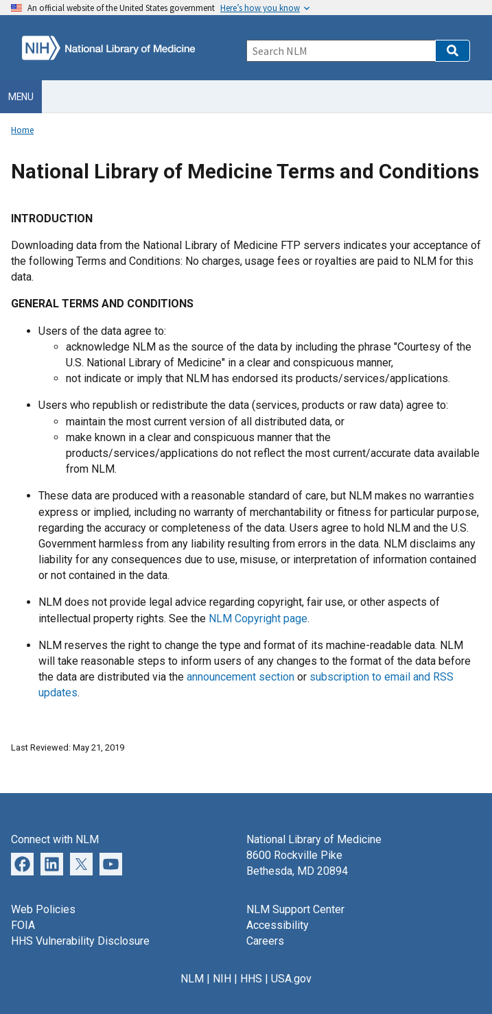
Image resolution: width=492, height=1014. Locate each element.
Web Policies (43, 909)
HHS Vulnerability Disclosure (80, 940)
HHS (251, 978)
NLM (192, 978)
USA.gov (291, 978)
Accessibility (277, 925)
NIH (222, 978)
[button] (452, 51)
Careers (265, 940)
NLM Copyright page (258, 618)
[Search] (341, 51)
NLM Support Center (295, 909)
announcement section (242, 676)
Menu (21, 96)
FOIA (23, 925)
